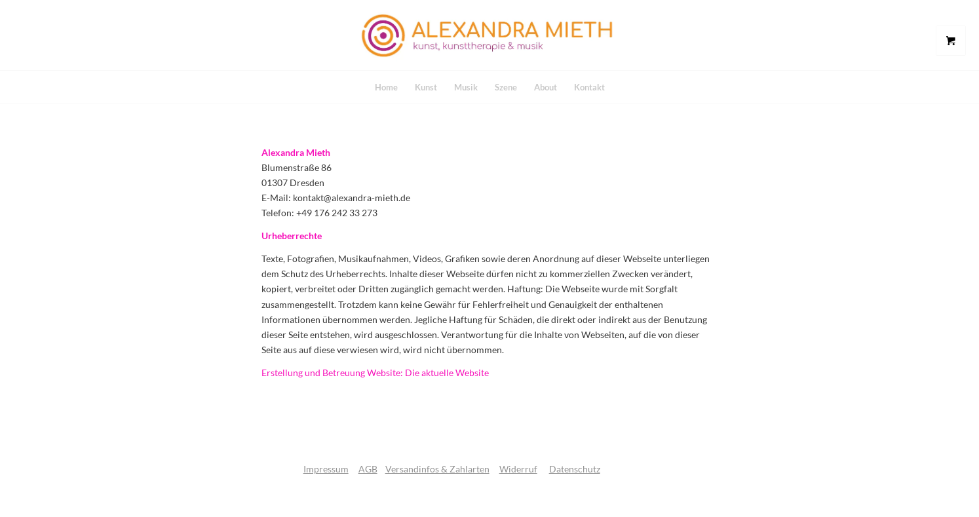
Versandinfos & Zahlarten (437, 468)
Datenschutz (574, 468)
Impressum (326, 468)
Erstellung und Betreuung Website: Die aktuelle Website (375, 372)
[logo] (489, 35)
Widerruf (518, 468)
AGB (367, 468)
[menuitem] (386, 87)
